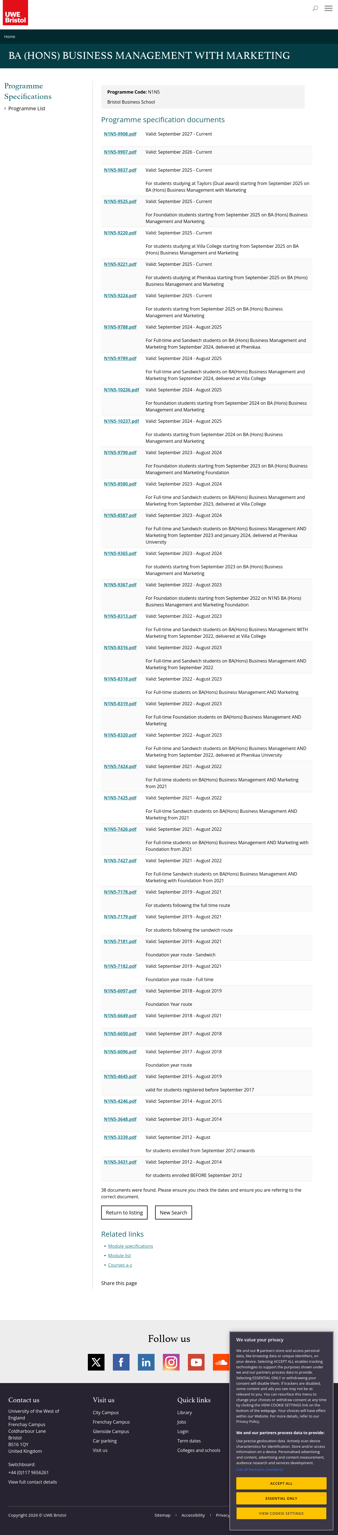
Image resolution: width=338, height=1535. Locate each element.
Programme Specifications (27, 91)
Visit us (100, 1450)
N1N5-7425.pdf (120, 798)
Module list (119, 1255)
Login (183, 1431)
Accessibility (193, 1515)
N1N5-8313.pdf (120, 616)
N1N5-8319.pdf (120, 704)
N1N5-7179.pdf (120, 917)
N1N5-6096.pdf (120, 1052)
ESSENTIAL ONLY (281, 1498)
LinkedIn (146, 1362)
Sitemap (162, 1515)
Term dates (189, 1441)
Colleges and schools (198, 1450)
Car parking (105, 1441)
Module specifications (130, 1246)
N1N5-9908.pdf (120, 134)
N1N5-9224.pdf (120, 295)
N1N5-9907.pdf (120, 152)
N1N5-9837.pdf (120, 170)
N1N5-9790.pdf (120, 452)
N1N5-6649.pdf (120, 1015)
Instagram (171, 1362)
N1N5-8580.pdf (120, 484)
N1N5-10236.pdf (121, 390)
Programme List (26, 108)
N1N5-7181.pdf (120, 941)
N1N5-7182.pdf (120, 966)
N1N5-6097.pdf (120, 991)
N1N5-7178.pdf (120, 892)
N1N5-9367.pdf (120, 585)
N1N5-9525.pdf (120, 201)
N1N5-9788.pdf (120, 327)
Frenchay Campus (111, 1422)
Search (315, 8)
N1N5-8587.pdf (120, 515)
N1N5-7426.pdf (120, 829)
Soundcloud (221, 1362)
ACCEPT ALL (281, 1483)
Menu (328, 8)
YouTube (196, 1362)
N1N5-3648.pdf (120, 1119)
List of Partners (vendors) (259, 1469)
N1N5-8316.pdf (120, 647)
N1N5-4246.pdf (120, 1101)
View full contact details (32, 1482)
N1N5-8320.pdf (120, 735)
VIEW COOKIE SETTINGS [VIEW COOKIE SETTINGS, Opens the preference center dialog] (281, 1513)
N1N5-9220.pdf (120, 233)
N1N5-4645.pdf (120, 1076)
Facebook (121, 1362)
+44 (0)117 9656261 (28, 1472)
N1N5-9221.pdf (120, 264)
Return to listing (124, 1212)
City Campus (106, 1412)
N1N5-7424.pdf (120, 766)
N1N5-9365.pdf (120, 553)
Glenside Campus (111, 1431)
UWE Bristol (54, 1515)
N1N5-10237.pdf (121, 421)
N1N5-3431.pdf (120, 1162)
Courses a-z (120, 1265)
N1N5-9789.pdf (120, 358)
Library (184, 1412)
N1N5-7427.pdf (120, 861)
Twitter (96, 1362)
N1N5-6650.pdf (120, 1034)
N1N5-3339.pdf (120, 1137)
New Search (173, 1212)
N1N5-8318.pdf (120, 679)
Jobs (181, 1422)
